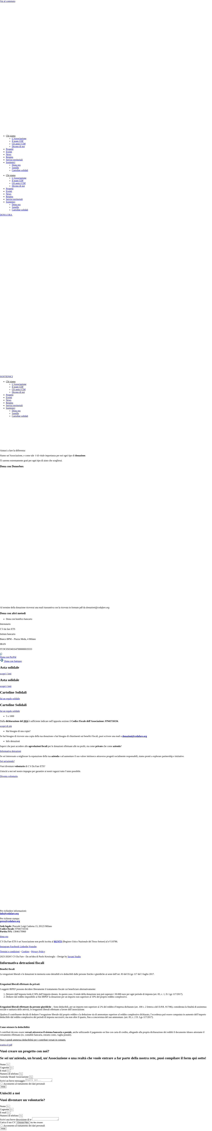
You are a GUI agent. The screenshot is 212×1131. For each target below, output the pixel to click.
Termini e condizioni (10, 951)
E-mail (3, 1070)
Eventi (9, 151)
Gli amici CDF (19, 144)
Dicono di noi (18, 146)
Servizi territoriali (14, 159)
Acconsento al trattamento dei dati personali (24, 1084)
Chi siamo (10, 136)
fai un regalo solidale (10, 698)
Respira (9, 157)
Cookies (25, 951)
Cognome (5, 1067)
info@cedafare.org (9, 913)
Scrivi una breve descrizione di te (16, 1120)
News (8, 154)
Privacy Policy (38, 951)
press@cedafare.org (10, 921)
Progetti (9, 149)
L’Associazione (19, 138)
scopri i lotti (5, 673)
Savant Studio (74, 956)
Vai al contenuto (7, 1)
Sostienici (10, 162)
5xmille (15, 167)
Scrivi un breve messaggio (12, 1081)
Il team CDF (18, 141)
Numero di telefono (9, 1073)
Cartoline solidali (20, 170)
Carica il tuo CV (8, 1123)
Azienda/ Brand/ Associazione (14, 1077)
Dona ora (16, 165)
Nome (3, 1064)
